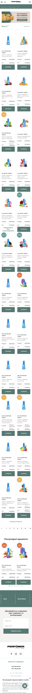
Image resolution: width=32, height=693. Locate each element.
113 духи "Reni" (22, 51)
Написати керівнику (16, 662)
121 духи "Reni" (22, 173)
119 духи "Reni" (7, 173)
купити (8, 67)
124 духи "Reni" (7, 253)
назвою (26, 26)
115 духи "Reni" (22, 92)
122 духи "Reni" (7, 213)
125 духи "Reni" (22, 253)
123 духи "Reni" (22, 213)
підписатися (16, 631)
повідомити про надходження (8, 229)
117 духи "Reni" (22, 134)
